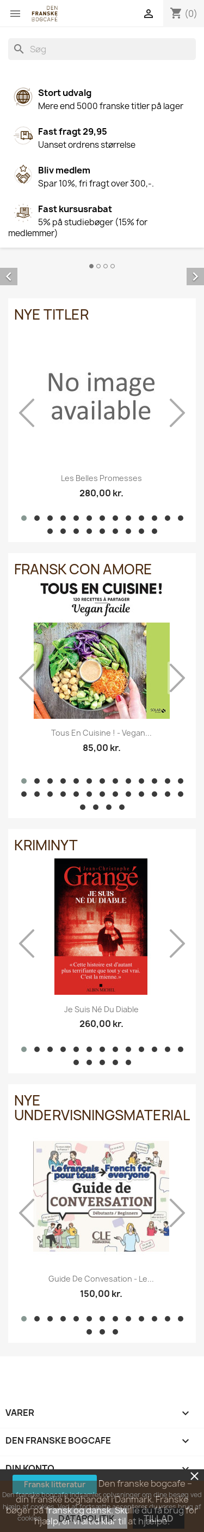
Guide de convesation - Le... (101, 1278)
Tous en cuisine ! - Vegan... (101, 733)
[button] (23, 518)
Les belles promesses (101, 478)
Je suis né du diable (101, 1009)
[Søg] (102, 49)
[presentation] (26, 412)
